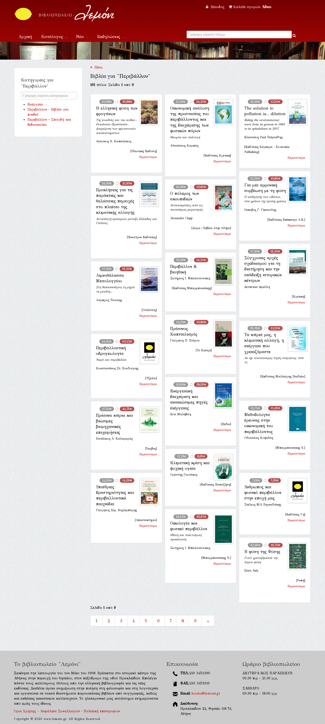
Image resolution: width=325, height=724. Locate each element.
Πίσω (96, 67)
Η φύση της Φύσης (262, 551)
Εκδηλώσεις (110, 36)
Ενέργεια (35, 104)
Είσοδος (216, 7)
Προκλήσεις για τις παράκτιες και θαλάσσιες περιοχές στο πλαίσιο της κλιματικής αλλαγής (115, 201)
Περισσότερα (148, 157)
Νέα (82, 36)
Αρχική (25, 36)
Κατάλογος (54, 36)
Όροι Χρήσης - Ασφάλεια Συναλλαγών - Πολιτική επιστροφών (67, 711)
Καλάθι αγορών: (250, 7)
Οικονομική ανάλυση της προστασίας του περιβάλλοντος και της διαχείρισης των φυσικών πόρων (189, 119)
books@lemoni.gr (206, 693)
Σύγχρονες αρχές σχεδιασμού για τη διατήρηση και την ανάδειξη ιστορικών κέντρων (263, 269)
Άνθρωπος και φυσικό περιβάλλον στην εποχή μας (262, 493)
